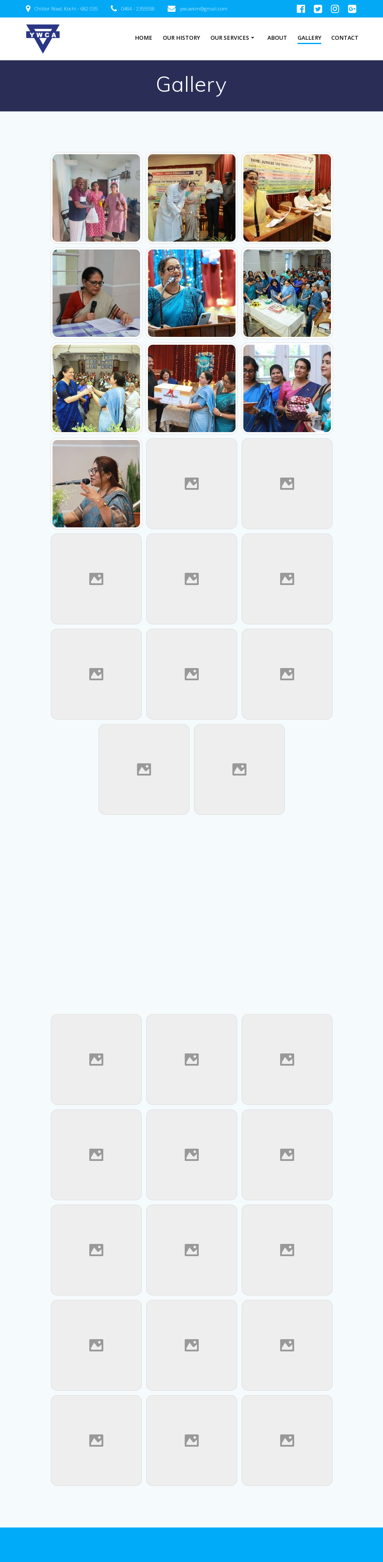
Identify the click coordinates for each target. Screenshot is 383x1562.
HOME (143, 38)
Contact (344, 38)
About (277, 38)
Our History (181, 38)
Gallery (309, 38)
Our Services (230, 38)
